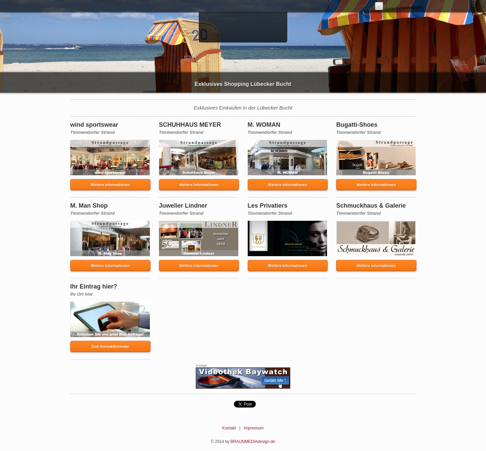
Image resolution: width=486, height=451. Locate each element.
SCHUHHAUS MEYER (190, 124)
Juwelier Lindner (183, 205)
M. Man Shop (89, 205)
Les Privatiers (268, 205)
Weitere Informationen (110, 185)
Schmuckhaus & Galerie (371, 205)
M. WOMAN (264, 124)
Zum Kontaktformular (110, 346)
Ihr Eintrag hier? (93, 286)
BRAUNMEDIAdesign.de (253, 441)
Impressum (254, 428)
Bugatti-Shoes (356, 124)
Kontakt (229, 428)
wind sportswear (94, 124)
